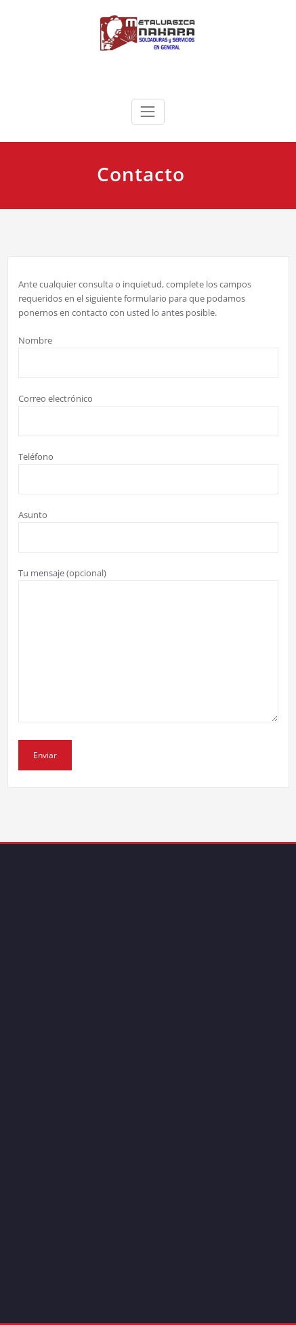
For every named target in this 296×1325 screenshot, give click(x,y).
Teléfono (148, 472)
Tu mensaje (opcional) (148, 644)
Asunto (148, 531)
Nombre (148, 356)
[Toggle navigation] (147, 111)
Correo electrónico (148, 414)
